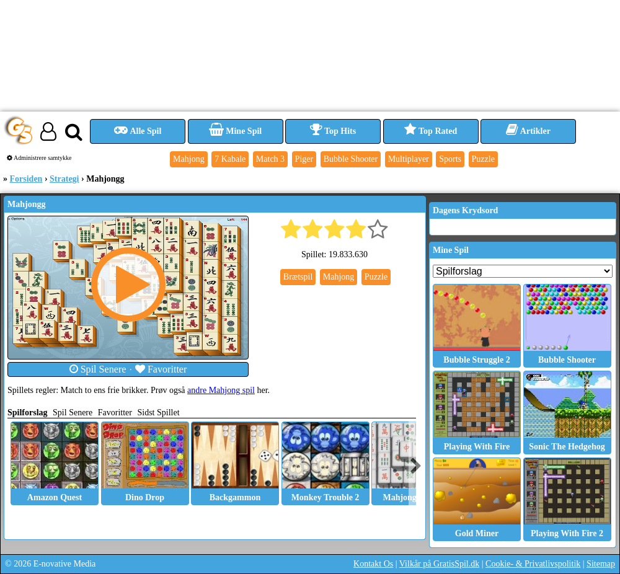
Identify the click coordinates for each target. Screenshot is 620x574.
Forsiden (26, 178)
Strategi (64, 178)
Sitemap (601, 563)
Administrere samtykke (39, 157)
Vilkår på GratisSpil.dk (439, 563)
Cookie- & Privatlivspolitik (532, 563)
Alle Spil (138, 131)
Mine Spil (235, 131)
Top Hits (333, 131)
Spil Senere (97, 369)
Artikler (528, 131)
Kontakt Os (373, 563)
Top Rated (430, 131)
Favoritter (161, 369)
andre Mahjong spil (221, 390)
